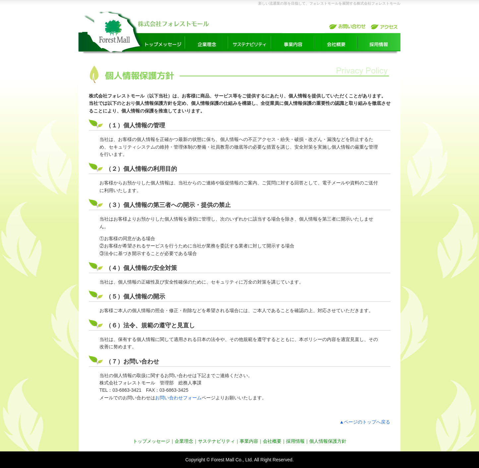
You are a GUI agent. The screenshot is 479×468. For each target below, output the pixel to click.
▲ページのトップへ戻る (364, 422)
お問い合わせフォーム (178, 397)
